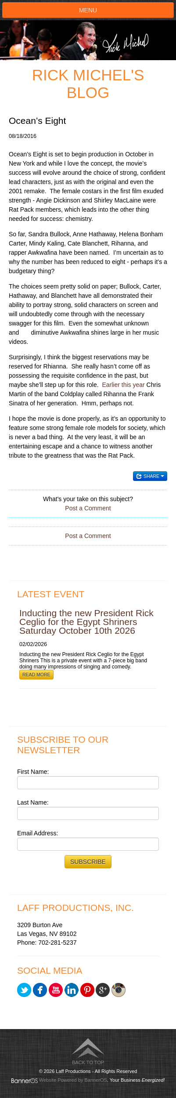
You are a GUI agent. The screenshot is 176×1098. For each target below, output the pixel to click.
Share (150, 476)
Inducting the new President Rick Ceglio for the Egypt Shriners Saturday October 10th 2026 (86, 622)
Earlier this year (123, 384)
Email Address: (37, 833)
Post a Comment (88, 508)
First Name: (33, 771)
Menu (88, 10)
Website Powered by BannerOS (73, 1080)
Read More (36, 674)
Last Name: (33, 802)
